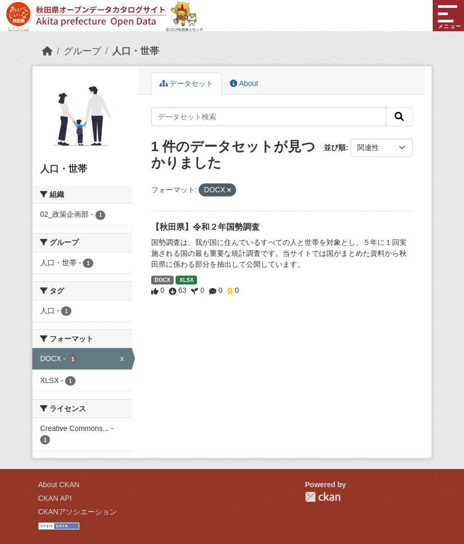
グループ (82, 51)
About (244, 83)
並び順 (335, 147)
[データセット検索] (269, 116)
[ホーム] (47, 51)
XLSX (186, 280)
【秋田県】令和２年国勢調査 (205, 226)
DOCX (162, 280)
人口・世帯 (135, 51)
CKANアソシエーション (77, 512)
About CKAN (58, 484)
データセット (187, 83)
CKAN (322, 496)
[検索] (399, 116)
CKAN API (55, 498)
